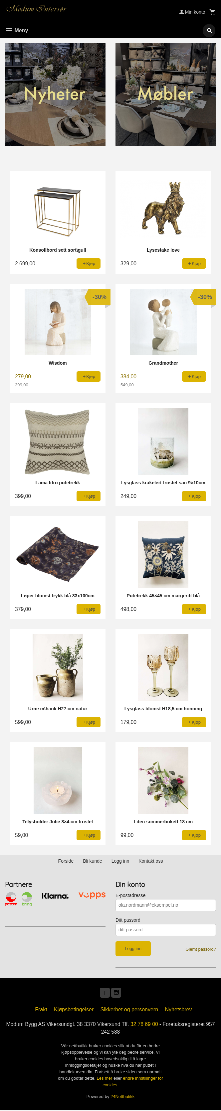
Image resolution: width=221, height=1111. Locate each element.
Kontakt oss (150, 861)
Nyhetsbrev (178, 1010)
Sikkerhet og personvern (129, 1010)
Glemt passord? (200, 949)
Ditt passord (127, 920)
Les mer (105, 1079)
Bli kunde (92, 861)
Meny (16, 30)
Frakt (41, 1010)
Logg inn (120, 861)
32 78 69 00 (150, 1025)
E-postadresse (130, 895)
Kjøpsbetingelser (74, 1010)
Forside (66, 861)
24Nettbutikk (122, 1097)
